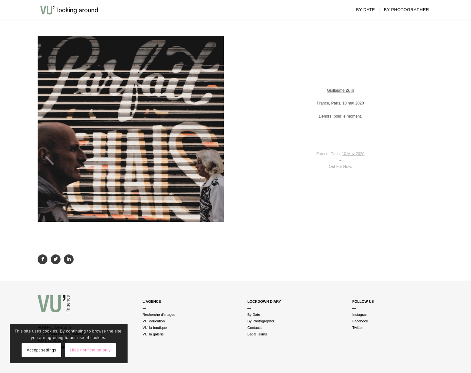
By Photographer (260, 321)
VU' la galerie (153, 334)
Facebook (360, 321)
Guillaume (340, 90)
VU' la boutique (155, 328)
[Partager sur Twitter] (56, 259)
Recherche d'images (159, 314)
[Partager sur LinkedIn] (69, 259)
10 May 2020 (353, 154)
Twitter (357, 328)
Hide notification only (90, 350)
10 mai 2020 (353, 103)
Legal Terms (257, 334)
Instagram (360, 314)
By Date (253, 314)
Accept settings (41, 350)
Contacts (254, 328)
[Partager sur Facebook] (42, 259)
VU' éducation (154, 321)
